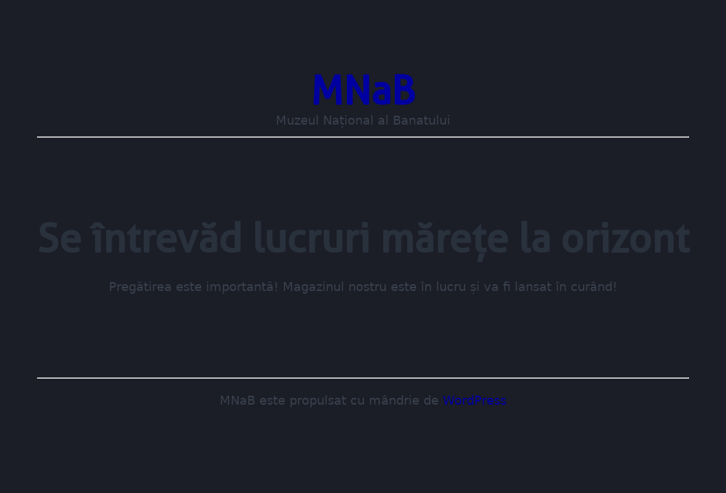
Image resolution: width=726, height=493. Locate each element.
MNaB (363, 90)
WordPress (474, 400)
